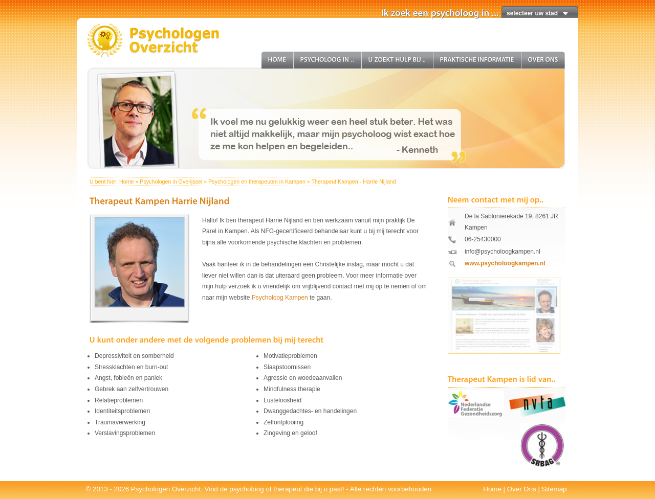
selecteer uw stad (532, 13)
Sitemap (554, 489)
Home (126, 181)
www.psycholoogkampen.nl (505, 263)
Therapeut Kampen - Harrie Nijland (353, 181)
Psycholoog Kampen (280, 297)
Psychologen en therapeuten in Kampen (256, 181)
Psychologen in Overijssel (171, 181)
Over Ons (521, 489)
